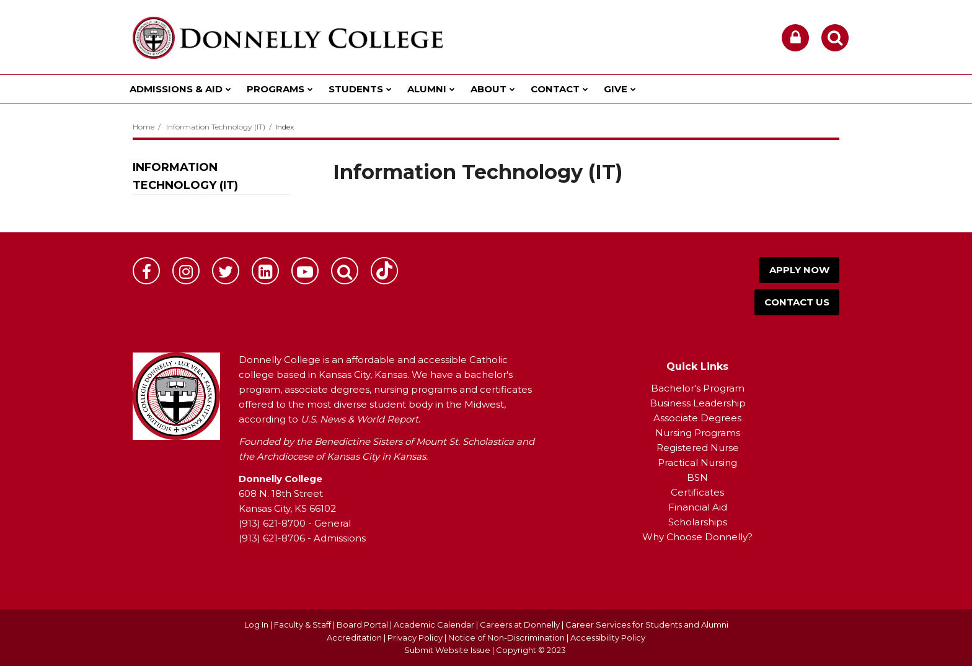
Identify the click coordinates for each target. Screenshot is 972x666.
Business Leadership (698, 403)
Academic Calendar (434, 624)
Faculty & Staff (302, 624)
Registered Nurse (697, 447)
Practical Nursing (697, 462)
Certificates (697, 492)
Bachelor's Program (697, 388)
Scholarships (697, 522)
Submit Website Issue (447, 650)
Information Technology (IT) (215, 126)
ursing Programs (701, 433)
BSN (697, 477)
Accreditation (355, 637)
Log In (256, 624)
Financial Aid (697, 507)
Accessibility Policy (607, 637)
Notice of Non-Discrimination (507, 637)
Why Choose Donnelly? (697, 537)
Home (143, 126)
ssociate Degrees (700, 418)
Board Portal (362, 624)
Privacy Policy (415, 637)
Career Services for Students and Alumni (646, 624)
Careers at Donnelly (520, 624)
